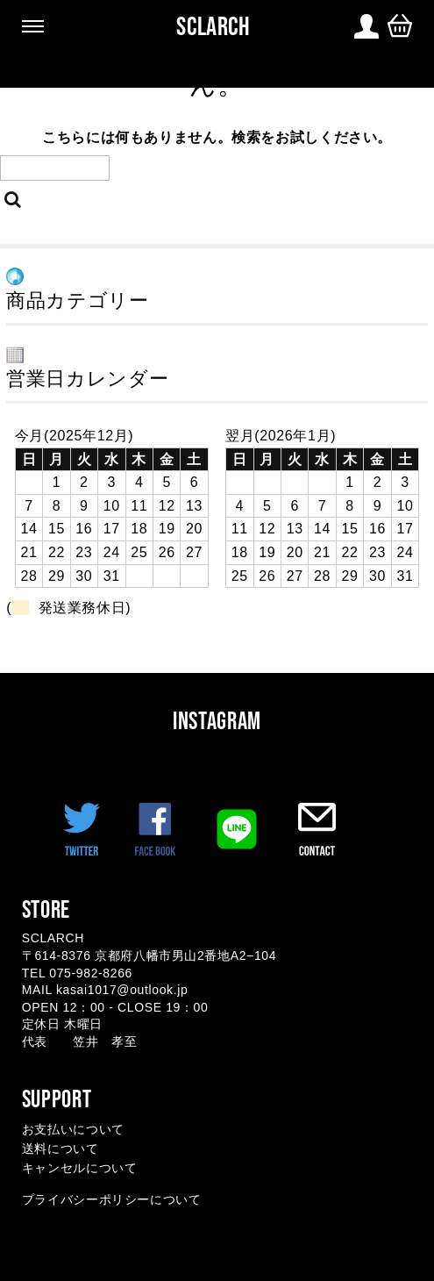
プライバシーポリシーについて (112, 1199)
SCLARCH (213, 26)
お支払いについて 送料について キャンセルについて (80, 1149)
